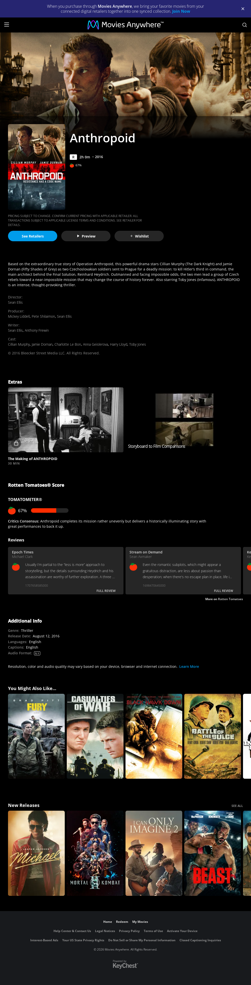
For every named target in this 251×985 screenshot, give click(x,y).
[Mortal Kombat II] (95, 853)
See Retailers (33, 236)
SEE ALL (237, 806)
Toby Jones (137, 344)
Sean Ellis (15, 302)
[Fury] (36, 736)
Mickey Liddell (19, 316)
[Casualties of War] (95, 736)
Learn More (189, 666)
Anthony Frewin (37, 330)
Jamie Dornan (42, 344)
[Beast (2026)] (212, 853)
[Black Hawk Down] (154, 736)
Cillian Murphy (19, 344)
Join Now (181, 11)
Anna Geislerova (95, 344)
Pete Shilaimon (43, 316)
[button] (66, 419)
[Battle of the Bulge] (212, 736)
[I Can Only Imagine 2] (154, 853)
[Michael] (36, 853)
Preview (86, 236)
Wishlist (139, 236)
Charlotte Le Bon (67, 344)
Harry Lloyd (118, 344)
